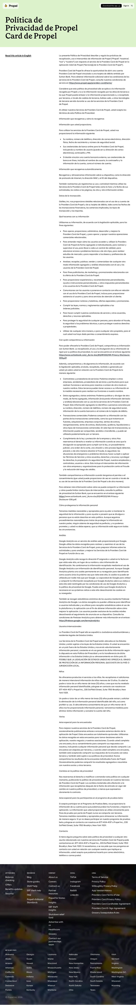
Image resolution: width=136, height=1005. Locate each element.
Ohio (71, 990)
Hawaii (30, 963)
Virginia (115, 963)
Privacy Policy (99, 881)
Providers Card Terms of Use (106, 895)
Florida (8, 990)
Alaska (8, 959)
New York (73, 976)
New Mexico (74, 972)
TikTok (73, 877)
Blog (29, 877)
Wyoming (115, 985)
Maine (51, 959)
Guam (29, 959)
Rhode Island (96, 972)
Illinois (29, 972)
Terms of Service (100, 877)
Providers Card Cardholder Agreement (111, 903)
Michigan (52, 972)
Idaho (29, 968)
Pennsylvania (96, 963)
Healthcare (54, 929)
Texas (92, 990)
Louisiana (52, 954)
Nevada (72, 959)
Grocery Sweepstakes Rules (105, 912)
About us (53, 877)
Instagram (75, 881)
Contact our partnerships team (55, 941)
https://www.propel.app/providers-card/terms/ (90, 83)
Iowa (29, 981)
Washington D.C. (119, 972)
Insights (52, 902)
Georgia (30, 954)
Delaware (9, 985)
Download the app (111, 6)
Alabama (9, 954)
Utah (113, 954)
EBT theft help (34, 890)
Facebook (75, 886)
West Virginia (117, 976)
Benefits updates (13, 889)
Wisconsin (115, 981)
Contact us (54, 886)
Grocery (53, 934)
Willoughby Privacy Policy (104, 886)
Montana (52, 990)
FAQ (29, 895)
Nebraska (73, 954)
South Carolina (97, 976)
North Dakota (75, 985)
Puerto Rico (95, 968)
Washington (117, 968)
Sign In (126, 6)
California (9, 972)
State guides (33, 881)
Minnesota (52, 976)
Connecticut (11, 981)
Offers (8, 884)
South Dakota (96, 981)
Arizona (8, 963)
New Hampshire (76, 963)
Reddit (73, 890)
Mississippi (52, 981)
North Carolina (76, 981)
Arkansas (9, 968)
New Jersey (74, 968)
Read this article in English (18, 55)
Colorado (9, 976)
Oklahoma (95, 954)
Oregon (93, 959)
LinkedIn (74, 895)
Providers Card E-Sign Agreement (108, 908)
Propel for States (57, 898)
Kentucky (31, 990)
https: (62, 496)
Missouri (51, 985)
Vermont (115, 959)
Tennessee (95, 985)
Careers (53, 881)
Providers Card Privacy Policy (106, 899)
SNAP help (32, 886)
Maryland (52, 963)
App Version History (102, 890)
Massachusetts (54, 968)
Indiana (30, 976)
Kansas (30, 985)
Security (9, 893)
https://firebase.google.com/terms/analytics (79, 620)
